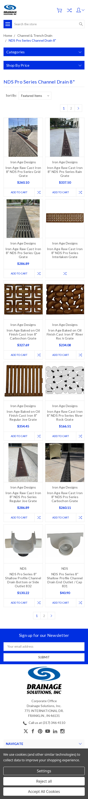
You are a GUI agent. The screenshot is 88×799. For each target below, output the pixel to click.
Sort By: (11, 95)
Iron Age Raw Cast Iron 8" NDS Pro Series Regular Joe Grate (23, 497)
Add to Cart (19, 192)
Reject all (44, 781)
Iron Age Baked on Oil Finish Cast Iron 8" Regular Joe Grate (23, 415)
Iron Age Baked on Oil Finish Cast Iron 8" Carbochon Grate (23, 334)
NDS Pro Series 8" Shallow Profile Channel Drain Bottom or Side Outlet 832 (23, 580)
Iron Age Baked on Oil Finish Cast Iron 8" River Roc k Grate (65, 334)
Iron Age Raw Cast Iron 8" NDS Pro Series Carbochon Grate (65, 497)
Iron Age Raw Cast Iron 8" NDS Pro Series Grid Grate (23, 172)
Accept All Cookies (44, 791)
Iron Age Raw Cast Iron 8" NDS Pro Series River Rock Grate (65, 415)
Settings (44, 770)
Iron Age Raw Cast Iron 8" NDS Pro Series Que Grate (23, 253)
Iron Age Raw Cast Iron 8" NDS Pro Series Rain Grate (65, 172)
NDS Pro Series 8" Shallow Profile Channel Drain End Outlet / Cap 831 (65, 580)
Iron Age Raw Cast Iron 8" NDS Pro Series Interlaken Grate (65, 253)
